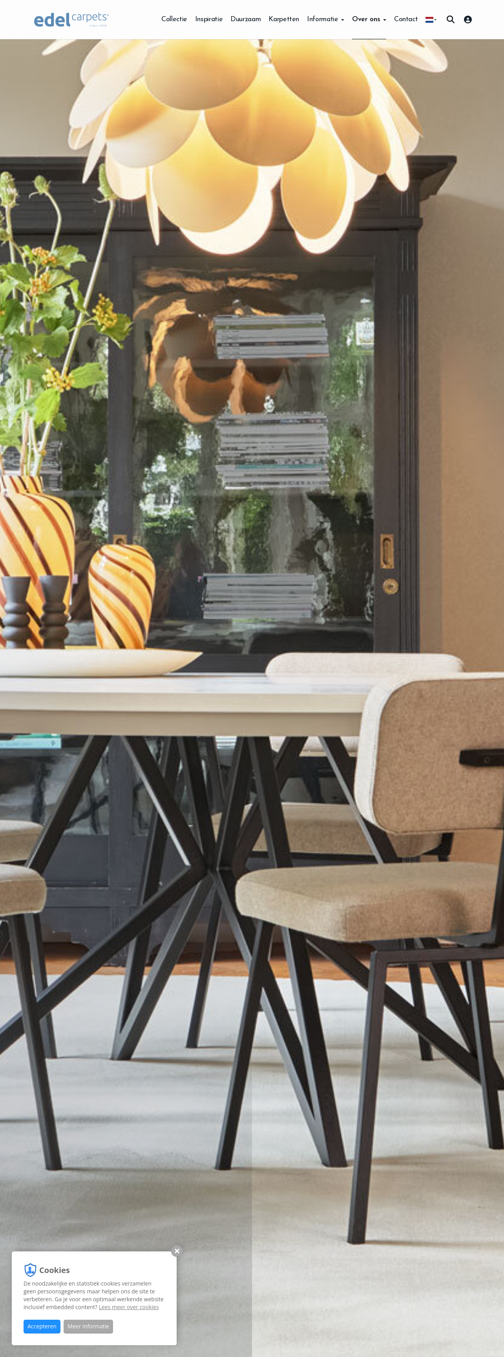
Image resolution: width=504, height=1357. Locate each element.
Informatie (325, 19)
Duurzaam (245, 19)
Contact (406, 19)
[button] (430, 19)
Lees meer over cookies (129, 1307)
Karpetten (283, 19)
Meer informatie (88, 1326)
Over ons (369, 19)
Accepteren (42, 1326)
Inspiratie (209, 19)
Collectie (174, 19)
